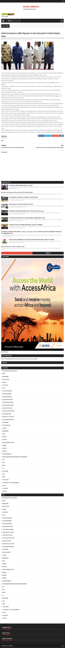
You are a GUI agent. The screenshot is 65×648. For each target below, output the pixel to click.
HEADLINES (4, 436)
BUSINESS (4, 382)
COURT (4, 388)
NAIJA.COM (4, 448)
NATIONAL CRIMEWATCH (31, 6)
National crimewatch (7, 454)
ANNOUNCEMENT (6, 376)
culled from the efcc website (9, 411)
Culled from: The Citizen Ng (8, 416)
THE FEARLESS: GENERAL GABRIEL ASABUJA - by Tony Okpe (21, 185)
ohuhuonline (5, 471)
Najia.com (4, 451)
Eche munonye (5, 422)
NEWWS (4, 465)
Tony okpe (5, 491)
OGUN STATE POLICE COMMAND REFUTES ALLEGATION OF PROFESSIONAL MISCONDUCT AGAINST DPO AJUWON (31, 239)
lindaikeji (4, 445)
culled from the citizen (7, 408)
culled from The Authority (8, 405)
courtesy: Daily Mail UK (7, 391)
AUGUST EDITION (6, 379)
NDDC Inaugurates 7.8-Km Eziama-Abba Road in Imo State (21, 204)
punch (4, 477)
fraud (4, 434)
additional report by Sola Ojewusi (10, 371)
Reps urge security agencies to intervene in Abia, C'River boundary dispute (17, 192)
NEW (3, 459)
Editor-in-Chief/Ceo (6, 425)
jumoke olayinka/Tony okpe (8, 442)
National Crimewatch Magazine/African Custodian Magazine (15, 457)
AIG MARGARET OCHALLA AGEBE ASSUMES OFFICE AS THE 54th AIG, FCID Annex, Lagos (26, 211)
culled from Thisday (7, 414)
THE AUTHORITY (6, 479)
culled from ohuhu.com (8, 399)
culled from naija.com (7, 396)
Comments (48, 253)
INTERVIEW (5, 439)
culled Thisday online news (8, 419)
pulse (4, 474)
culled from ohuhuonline (8, 402)
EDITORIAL (4, 428)
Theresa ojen (5, 488)
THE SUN (4, 485)
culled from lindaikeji (7, 393)
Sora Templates (9, 645)
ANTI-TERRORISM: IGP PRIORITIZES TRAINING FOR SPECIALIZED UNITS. (23, 197)
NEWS (30, 39)
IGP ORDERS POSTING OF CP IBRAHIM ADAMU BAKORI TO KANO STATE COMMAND (25, 225)
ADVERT (4, 373)
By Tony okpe (5, 385)
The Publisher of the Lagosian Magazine (11, 482)
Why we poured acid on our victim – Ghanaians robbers (13, 246)
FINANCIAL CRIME (6, 431)
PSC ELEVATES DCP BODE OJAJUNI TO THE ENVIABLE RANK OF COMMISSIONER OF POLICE (27, 218)
